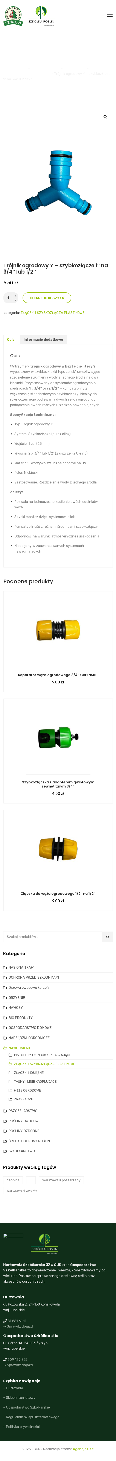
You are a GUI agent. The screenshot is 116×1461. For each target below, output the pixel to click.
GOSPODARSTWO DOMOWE (30, 1028)
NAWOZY (16, 1008)
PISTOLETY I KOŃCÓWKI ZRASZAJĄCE (42, 1055)
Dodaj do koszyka (47, 298)
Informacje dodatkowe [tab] (43, 340)
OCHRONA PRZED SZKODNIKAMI (34, 977)
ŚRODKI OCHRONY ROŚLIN (29, 1141)
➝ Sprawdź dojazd (18, 1326)
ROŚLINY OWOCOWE (24, 1121)
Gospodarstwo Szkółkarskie (28, 1407)
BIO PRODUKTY (21, 1018)
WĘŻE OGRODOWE (27, 1090)
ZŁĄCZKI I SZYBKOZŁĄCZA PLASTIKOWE (52, 313)
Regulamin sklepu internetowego (32, 1417)
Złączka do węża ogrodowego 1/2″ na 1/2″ (58, 893)
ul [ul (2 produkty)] (30, 1180)
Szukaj (107, 937)
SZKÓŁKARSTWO (22, 1151)
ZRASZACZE (23, 1099)
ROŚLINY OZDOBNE (24, 1131)
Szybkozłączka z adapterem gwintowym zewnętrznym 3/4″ (58, 784)
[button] (105, 117)
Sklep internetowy (20, 1398)
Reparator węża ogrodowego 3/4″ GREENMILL (58, 674)
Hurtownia (14, 1388)
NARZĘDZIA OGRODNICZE (29, 1038)
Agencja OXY (83, 1449)
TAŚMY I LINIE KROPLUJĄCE (35, 1082)
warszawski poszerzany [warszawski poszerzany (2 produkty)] (61, 1180)
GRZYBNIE (17, 998)
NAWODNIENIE (20, 1048)
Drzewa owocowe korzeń (29, 988)
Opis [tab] (10, 340)
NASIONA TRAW (21, 967)
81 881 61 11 (17, 1321)
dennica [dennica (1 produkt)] (13, 1180)
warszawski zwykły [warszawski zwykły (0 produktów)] (21, 1190)
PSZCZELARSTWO (23, 1111)
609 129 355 (17, 1360)
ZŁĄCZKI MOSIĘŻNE (29, 1073)
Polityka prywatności (23, 1427)
